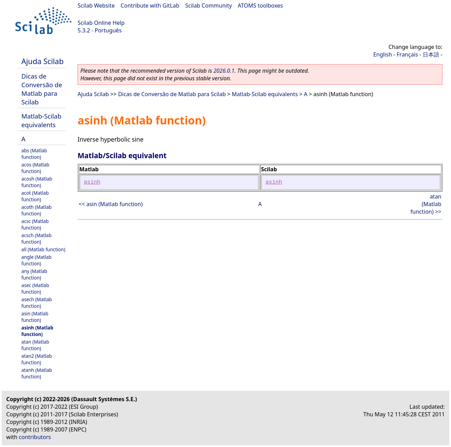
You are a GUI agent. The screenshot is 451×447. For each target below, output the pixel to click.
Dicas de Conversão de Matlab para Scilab (41, 89)
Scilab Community (208, 5)
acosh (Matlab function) (36, 182)
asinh (92, 182)
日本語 (431, 54)
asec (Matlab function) (35, 288)
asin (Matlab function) (34, 316)
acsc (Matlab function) (35, 224)
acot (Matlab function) (35, 196)
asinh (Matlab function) (37, 330)
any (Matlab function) (34, 274)
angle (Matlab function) (36, 260)
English (382, 54)
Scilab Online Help (101, 23)
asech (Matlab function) (36, 302)
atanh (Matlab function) (36, 373)
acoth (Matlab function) (36, 210)
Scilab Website (96, 5)
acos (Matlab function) (35, 167)
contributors (35, 437)
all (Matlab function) (43, 249)
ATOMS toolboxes (260, 5)
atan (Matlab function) (35, 345)
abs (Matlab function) (34, 153)
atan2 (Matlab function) (36, 359)
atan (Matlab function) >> (425, 204)
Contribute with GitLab (150, 5)
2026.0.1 (223, 70)
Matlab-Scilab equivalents (41, 120)
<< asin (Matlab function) (111, 204)
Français (407, 54)
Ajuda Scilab (42, 61)
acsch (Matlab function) (36, 238)
